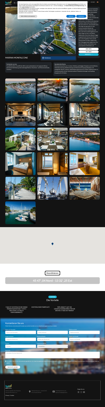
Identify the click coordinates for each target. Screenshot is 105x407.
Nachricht (7, 350)
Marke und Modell (73, 336)
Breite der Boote (41, 336)
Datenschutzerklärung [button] (73, 4)
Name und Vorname (10, 329)
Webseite (88, 54)
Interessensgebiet (41, 343)
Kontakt (93, 2)
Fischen (7, 343)
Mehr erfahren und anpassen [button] (28, 16)
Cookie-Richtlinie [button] (25, 7)
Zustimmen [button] (81, 16)
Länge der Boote (9, 336)
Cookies (12, 395)
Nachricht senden (13, 367)
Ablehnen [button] (71, 16)
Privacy (7, 395)
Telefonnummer (73, 329)
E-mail (38, 329)
